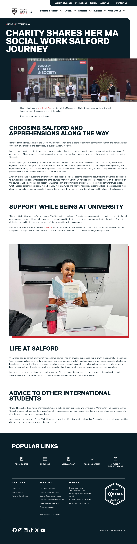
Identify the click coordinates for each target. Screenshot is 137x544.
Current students (63, 3)
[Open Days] (45, 462)
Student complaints (47, 508)
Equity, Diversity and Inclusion (51, 497)
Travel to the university (20, 497)
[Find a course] (21, 462)
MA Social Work (45, 110)
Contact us (121, 3)
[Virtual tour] (68, 462)
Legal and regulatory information (52, 501)
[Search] (30, 13)
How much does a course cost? (79, 501)
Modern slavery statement (49, 504)
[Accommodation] (92, 462)
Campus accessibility (47, 489)
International (81, 3)
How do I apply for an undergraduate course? (76, 490)
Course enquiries (17, 493)
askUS (49, 230)
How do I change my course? (78, 504)
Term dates (44, 512)
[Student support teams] (115, 463)
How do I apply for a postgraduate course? (80, 496)
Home (10, 27)
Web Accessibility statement (50, 516)
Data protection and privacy (50, 493)
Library (93, 3)
